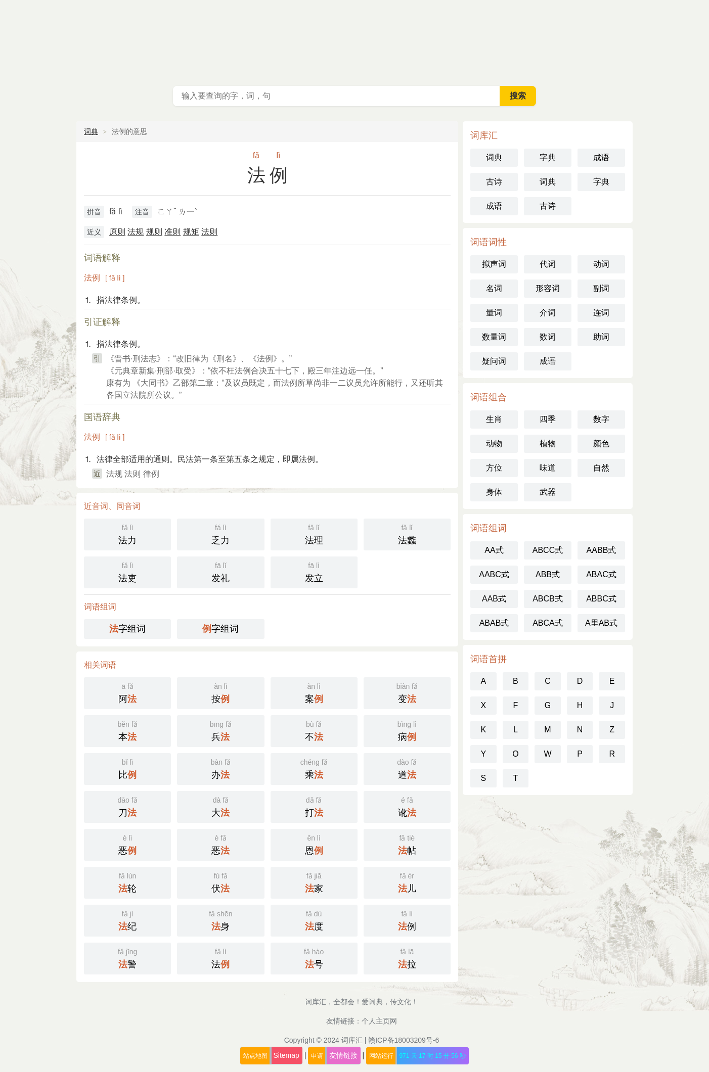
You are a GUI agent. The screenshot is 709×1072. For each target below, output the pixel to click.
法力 (127, 533)
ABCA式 (548, 623)
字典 (548, 157)
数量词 (494, 337)
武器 (548, 492)
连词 (601, 312)
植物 (548, 443)
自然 (601, 467)
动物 (494, 443)
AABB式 (601, 550)
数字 (601, 419)
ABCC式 (548, 550)
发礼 (220, 571)
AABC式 (494, 574)
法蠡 (407, 533)
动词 (601, 264)
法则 (209, 231)
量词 (494, 312)
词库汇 (352, 1040)
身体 (494, 492)
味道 (548, 467)
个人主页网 (379, 1021)
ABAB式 (494, 623)
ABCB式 (548, 598)
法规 (135, 231)
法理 (314, 533)
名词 (494, 288)
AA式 (493, 550)
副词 (601, 288)
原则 (117, 231)
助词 (601, 337)
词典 (91, 131)
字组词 (127, 629)
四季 (548, 419)
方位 (494, 467)
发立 (314, 571)
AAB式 (494, 598)
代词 (548, 264)
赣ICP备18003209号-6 (403, 1040)
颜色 (601, 443)
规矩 (191, 231)
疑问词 (494, 361)
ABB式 (548, 574)
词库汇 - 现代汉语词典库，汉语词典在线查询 (354, 40)
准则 (172, 231)
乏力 (220, 533)
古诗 (494, 181)
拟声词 (494, 264)
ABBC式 (601, 598)
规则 (154, 231)
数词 (548, 337)
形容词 (548, 288)
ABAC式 (601, 574)
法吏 (127, 571)
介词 (548, 312)
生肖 (494, 419)
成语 (601, 157)
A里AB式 (601, 623)
